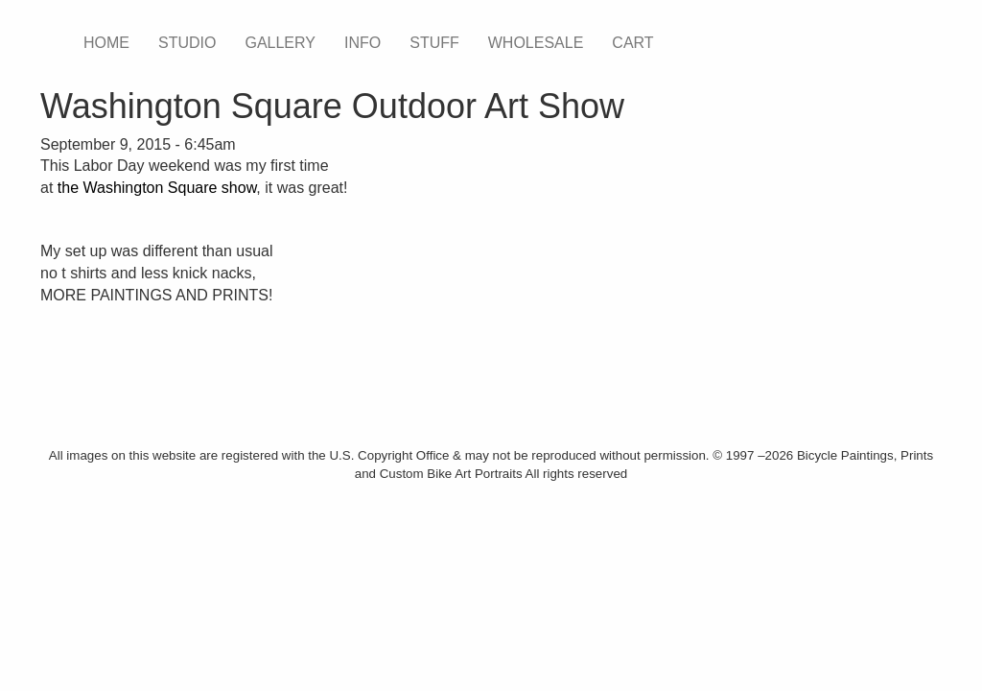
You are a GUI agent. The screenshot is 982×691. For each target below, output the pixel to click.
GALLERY (280, 43)
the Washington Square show (157, 187)
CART (632, 43)
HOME (106, 43)
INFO (362, 43)
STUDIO (187, 43)
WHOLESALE (536, 43)
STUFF (434, 43)
